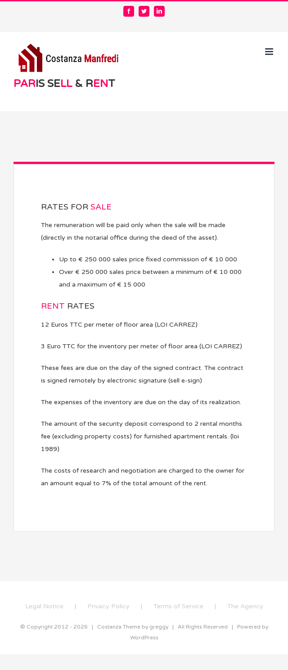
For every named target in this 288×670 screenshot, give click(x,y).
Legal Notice (44, 606)
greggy (158, 627)
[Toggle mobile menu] (269, 51)
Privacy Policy (108, 606)
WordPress (144, 637)
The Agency (245, 606)
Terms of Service (178, 606)
